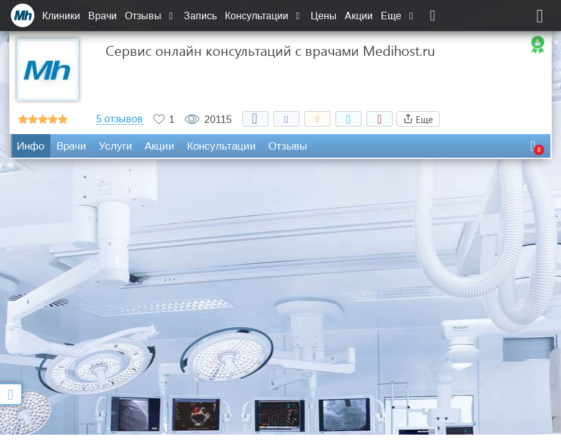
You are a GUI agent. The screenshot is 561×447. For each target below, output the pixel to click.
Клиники (61, 16)
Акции (359, 16)
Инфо (30, 146)
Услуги (115, 146)
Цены (324, 16)
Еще (398, 16)
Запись (200, 16)
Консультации (264, 16)
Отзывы (150, 16)
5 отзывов (119, 119)
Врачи (102, 16)
